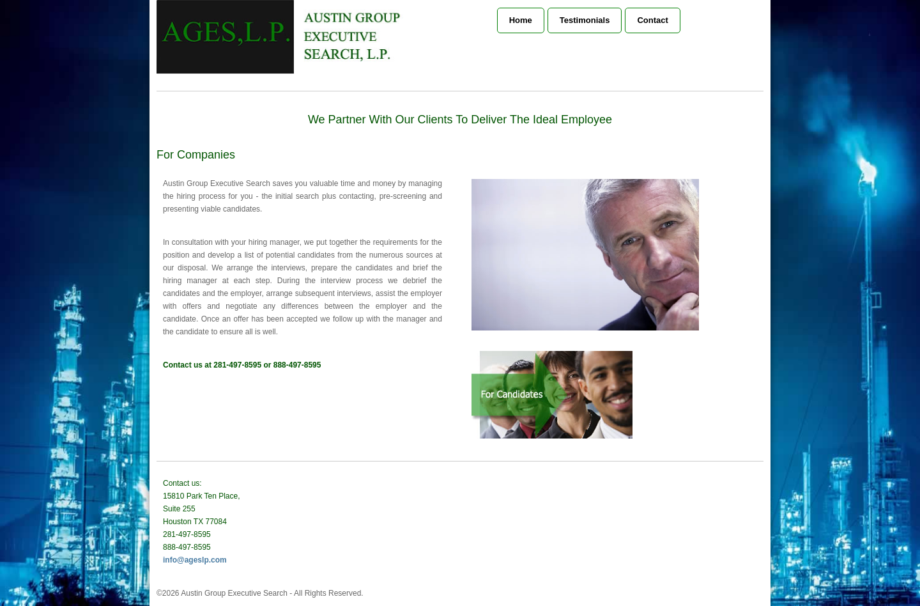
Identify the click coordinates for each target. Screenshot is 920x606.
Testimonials (585, 20)
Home (520, 20)
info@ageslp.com (195, 560)
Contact (652, 20)
